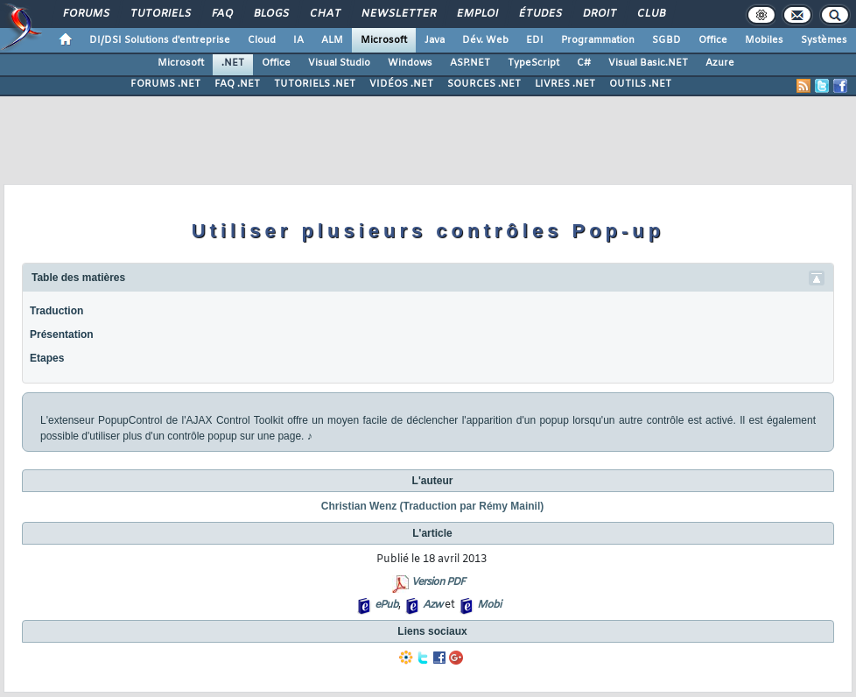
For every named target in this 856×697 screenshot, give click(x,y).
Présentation (62, 334)
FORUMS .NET (165, 84)
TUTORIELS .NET (314, 84)
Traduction (56, 311)
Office (712, 40)
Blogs (270, 14)
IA (298, 40)
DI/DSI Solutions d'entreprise (159, 40)
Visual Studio (339, 63)
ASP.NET (470, 63)
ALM (332, 40)
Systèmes (824, 40)
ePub (386, 605)
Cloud (262, 40)
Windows (410, 63)
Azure (719, 63)
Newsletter (398, 14)
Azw (432, 605)
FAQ (221, 14)
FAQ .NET (237, 84)
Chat (324, 14)
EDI (535, 40)
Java (434, 40)
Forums (85, 14)
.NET (232, 63)
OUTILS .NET (640, 84)
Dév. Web (485, 40)
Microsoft (384, 40)
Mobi (489, 605)
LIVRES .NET (565, 84)
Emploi (476, 14)
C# (584, 63)
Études (539, 14)
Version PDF (438, 582)
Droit (598, 14)
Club (650, 14)
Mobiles (764, 40)
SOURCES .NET (484, 84)
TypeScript (533, 63)
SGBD (666, 40)
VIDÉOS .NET (401, 84)
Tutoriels (160, 14)
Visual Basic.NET (648, 63)
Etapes (47, 358)
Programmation (598, 40)
